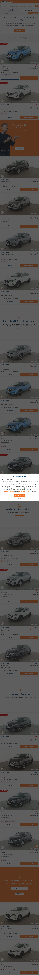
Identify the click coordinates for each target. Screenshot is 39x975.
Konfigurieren (19, 498)
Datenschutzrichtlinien (24, 491)
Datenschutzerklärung (8, 491)
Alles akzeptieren (19, 495)
